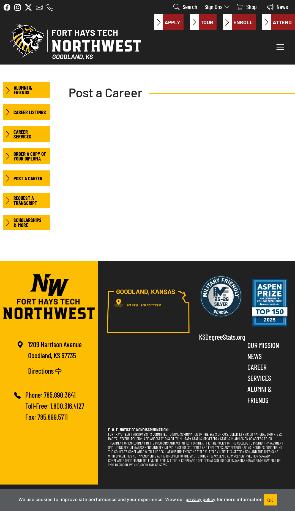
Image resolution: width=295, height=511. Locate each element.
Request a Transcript (20, 200)
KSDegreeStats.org (221, 336)
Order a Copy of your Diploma (24, 156)
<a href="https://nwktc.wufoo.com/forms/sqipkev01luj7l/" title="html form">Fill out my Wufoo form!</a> (172, 135)
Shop (247, 6)
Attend (277, 22)
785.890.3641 (60, 394)
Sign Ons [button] (217, 6)
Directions (45, 370)
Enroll (238, 22)
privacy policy (200, 499)
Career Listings (24, 112)
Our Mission (263, 345)
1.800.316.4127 (67, 405)
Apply (167, 22)
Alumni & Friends (17, 90)
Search (185, 6)
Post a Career (22, 178)
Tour (201, 22)
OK (270, 499)
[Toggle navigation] (280, 47)
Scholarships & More (22, 222)
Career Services (17, 134)
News (277, 6)
